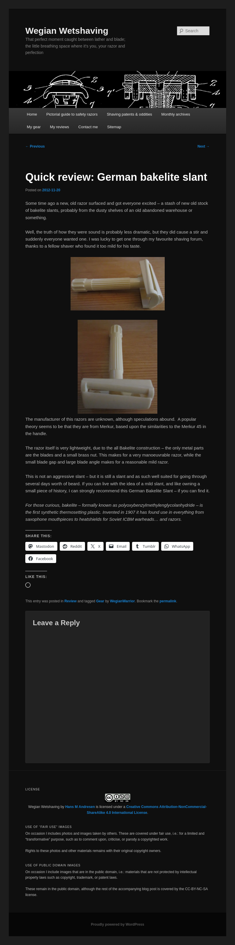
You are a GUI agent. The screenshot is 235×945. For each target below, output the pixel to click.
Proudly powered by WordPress (117, 924)
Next (204, 146)
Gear (100, 601)
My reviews (59, 127)
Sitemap (114, 127)
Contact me (88, 127)
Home (32, 114)
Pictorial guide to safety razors (72, 114)
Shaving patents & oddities (129, 114)
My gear (34, 127)
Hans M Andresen (80, 807)
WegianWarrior (122, 601)
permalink (167, 601)
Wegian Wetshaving (66, 30)
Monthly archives (175, 114)
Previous (35, 146)
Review (70, 601)
